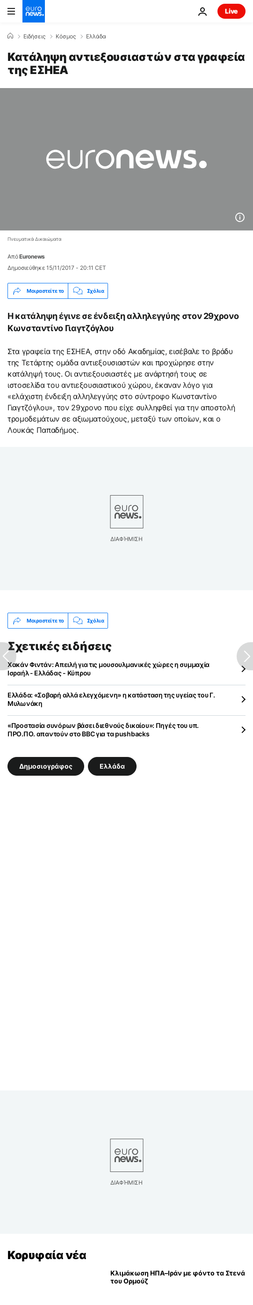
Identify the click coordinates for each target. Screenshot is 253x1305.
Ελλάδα (96, 36)
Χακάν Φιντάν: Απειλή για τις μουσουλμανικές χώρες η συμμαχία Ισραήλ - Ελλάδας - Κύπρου (108, 668)
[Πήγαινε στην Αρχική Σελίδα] (33, 11)
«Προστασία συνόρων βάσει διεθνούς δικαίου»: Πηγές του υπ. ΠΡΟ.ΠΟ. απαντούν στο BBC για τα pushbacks (103, 729)
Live (231, 11)
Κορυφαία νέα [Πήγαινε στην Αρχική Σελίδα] (46, 1255)
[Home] (10, 36)
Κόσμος (66, 36)
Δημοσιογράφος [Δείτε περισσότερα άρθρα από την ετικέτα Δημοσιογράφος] (45, 766)
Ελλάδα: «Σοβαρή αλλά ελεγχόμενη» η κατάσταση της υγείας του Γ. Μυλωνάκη (111, 699)
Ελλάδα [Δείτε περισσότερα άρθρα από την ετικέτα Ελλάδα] (112, 766)
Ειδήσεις (34, 36)
